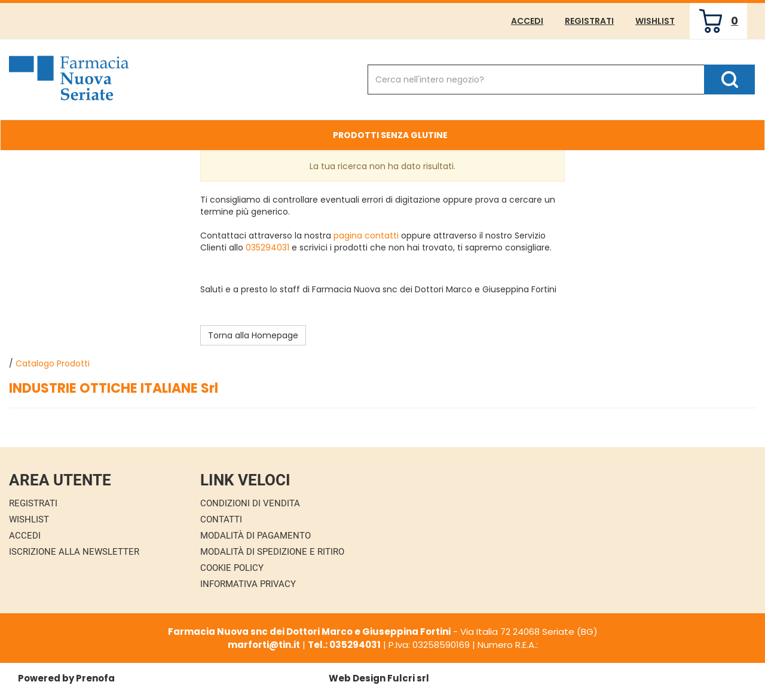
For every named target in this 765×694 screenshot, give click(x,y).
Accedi (527, 21)
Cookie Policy (232, 567)
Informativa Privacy (248, 584)
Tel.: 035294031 (344, 644)
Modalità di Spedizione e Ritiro (272, 551)
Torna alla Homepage (253, 335)
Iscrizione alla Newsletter (74, 551)
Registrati (589, 21)
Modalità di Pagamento (255, 535)
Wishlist (655, 21)
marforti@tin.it (264, 644)
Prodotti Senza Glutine (390, 135)
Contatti (221, 519)
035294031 (267, 247)
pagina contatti (366, 235)
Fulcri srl (408, 678)
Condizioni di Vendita (250, 503)
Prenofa (95, 678)
